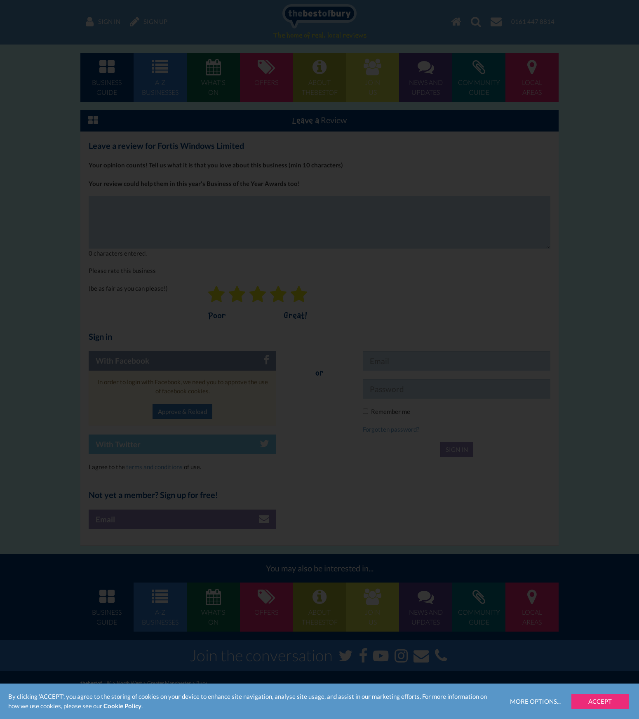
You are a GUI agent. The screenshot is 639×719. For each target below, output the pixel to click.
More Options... (535, 701)
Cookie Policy (122, 706)
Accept (600, 701)
